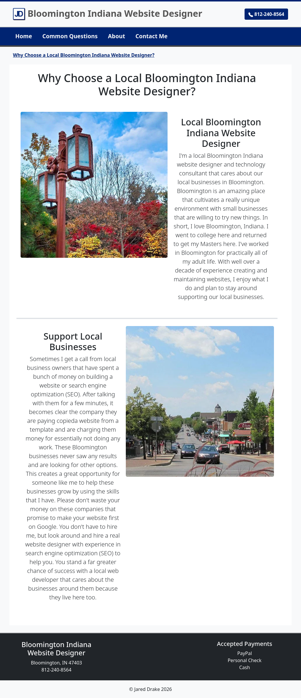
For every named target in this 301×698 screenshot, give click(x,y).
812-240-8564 (266, 14)
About (116, 36)
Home (23, 36)
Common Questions (70, 36)
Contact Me (152, 36)
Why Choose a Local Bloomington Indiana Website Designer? (83, 55)
